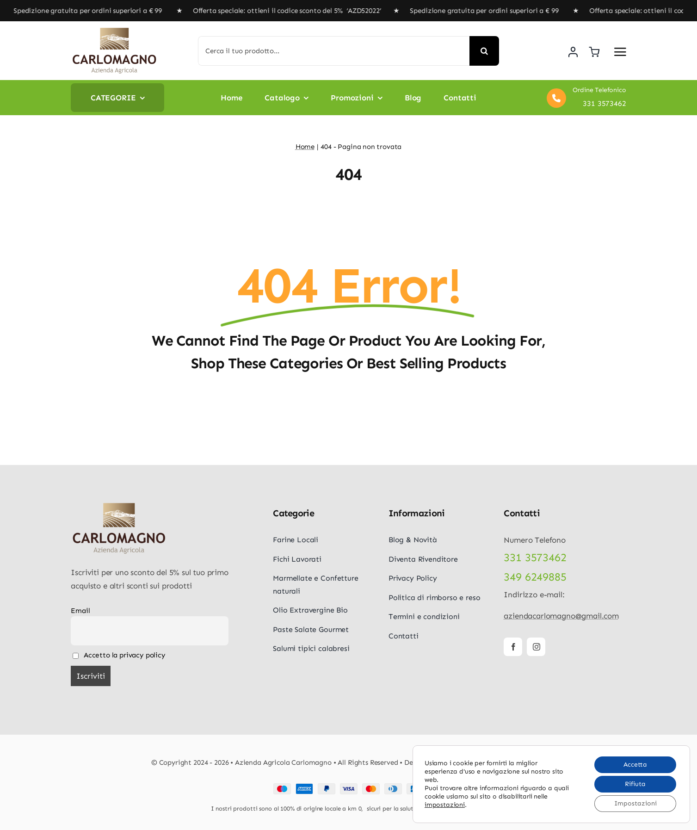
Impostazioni (635, 803)
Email (80, 611)
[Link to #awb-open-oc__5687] (620, 52)
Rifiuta (635, 784)
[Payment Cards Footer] (348, 787)
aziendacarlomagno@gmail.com (561, 615)
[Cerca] (484, 51)
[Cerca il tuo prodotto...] (333, 51)
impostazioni (445, 805)
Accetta (635, 764)
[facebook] (513, 647)
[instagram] (536, 647)
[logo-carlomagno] (115, 30)
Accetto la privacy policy (119, 655)
